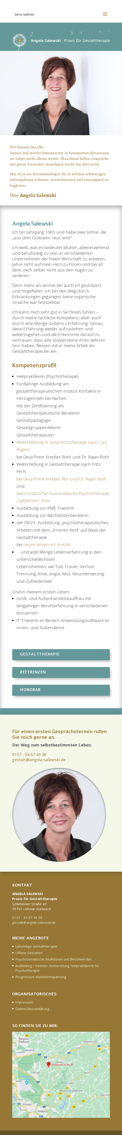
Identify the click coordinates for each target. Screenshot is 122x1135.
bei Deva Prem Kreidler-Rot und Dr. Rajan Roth (61, 479)
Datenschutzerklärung (32, 1008)
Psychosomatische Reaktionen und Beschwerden (53, 959)
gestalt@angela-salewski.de (39, 759)
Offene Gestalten (28, 952)
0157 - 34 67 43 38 (29, 754)
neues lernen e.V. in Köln (47, 544)
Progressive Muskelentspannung (40, 976)
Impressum (24, 1002)
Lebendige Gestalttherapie (36, 946)
